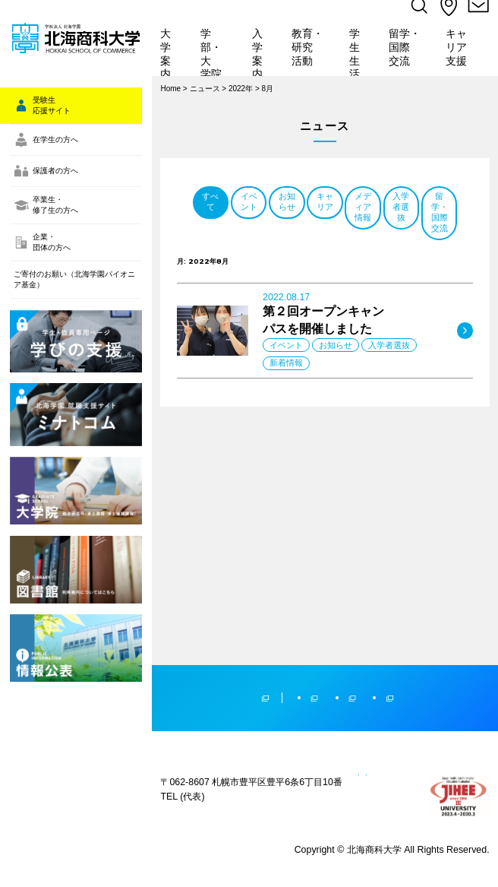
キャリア (235, 260)
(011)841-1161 (210, 739)
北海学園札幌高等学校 (442, 597)
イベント (325, 229)
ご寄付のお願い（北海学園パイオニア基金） (70, 369)
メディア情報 (325, 260)
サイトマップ (187, 780)
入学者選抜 (414, 260)
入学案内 (261, 54)
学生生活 (358, 54)
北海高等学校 (359, 597)
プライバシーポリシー (270, 780)
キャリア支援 (461, 54)
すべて (235, 229)
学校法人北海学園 (186, 597)
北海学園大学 (285, 597)
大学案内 (170, 54)
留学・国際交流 (407, 54)
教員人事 (343, 780)
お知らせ (414, 229)
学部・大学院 (214, 54)
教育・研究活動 (309, 54)
